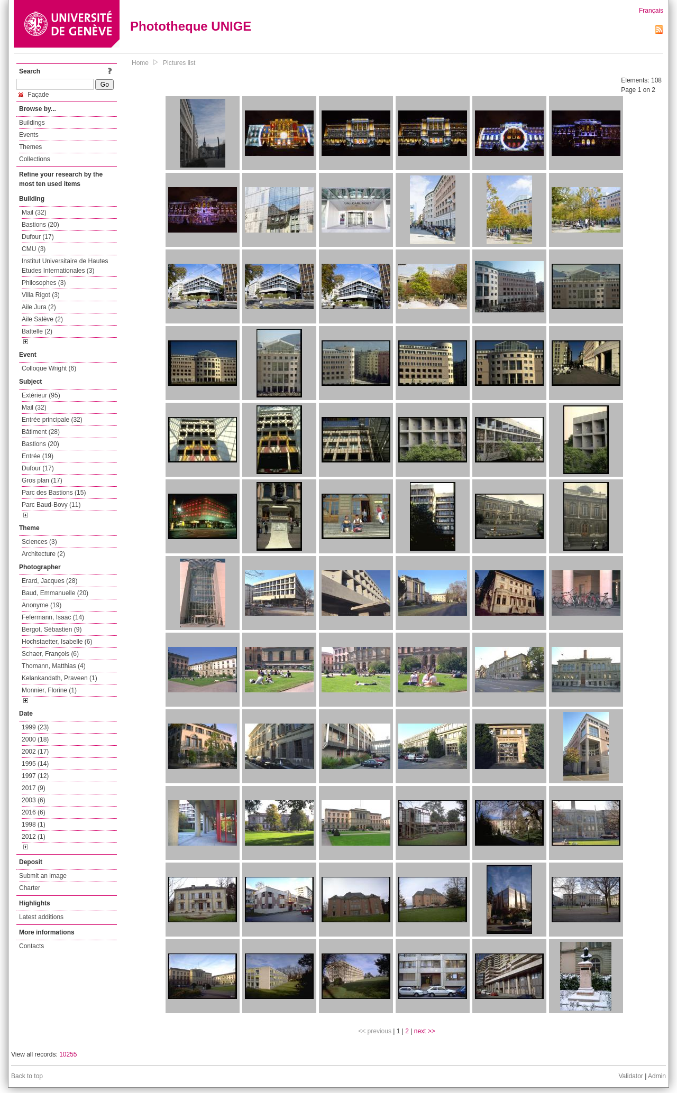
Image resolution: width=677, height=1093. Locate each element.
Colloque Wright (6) (49, 368)
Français (651, 10)
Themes (30, 147)
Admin (657, 1076)
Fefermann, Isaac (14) (53, 617)
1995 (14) (35, 763)
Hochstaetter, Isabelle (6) (57, 641)
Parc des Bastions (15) (54, 492)
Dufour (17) (38, 236)
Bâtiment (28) (41, 432)
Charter (29, 888)
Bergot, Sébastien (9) (51, 629)
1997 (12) (35, 776)
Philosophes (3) (44, 282)
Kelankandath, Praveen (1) (59, 678)
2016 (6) (33, 812)
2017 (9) (33, 788)
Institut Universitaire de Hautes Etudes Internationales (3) (65, 265)
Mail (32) (34, 212)
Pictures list (179, 63)
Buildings (32, 122)
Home (140, 63)
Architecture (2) (43, 554)
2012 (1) (33, 836)
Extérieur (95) (41, 395)
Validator (630, 1076)
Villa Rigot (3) (41, 295)
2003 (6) (33, 800)
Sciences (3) (39, 541)
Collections (34, 159)
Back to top (27, 1076)
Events (29, 134)
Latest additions (41, 917)
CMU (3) (33, 249)
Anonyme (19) (41, 605)
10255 (68, 1054)
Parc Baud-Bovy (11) (51, 504)
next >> (424, 1031)
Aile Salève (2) (42, 319)
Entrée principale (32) (52, 419)
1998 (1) (33, 824)
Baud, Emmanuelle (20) (55, 593)
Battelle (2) (37, 331)
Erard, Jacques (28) (49, 581)
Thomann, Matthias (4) (54, 666)
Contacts (31, 946)
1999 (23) (35, 727)
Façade (34, 94)
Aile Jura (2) (39, 307)
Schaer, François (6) (50, 653)
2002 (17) (35, 751)
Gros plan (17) (42, 480)
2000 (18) (35, 739)
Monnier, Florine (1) (49, 690)
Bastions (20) (40, 224)
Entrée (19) (37, 456)
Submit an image (43, 875)
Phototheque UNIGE (190, 26)
